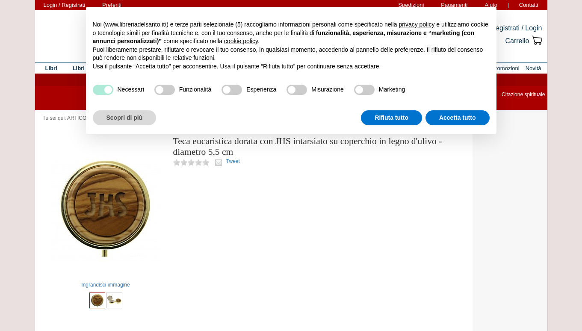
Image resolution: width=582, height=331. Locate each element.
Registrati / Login (516, 28)
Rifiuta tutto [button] (391, 117)
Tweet (233, 161)
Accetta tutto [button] (457, 117)
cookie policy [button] (241, 41)
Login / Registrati (65, 5)
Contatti (528, 5)
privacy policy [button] (416, 24)
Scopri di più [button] (124, 117)
